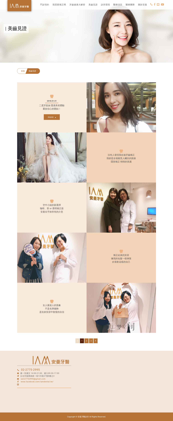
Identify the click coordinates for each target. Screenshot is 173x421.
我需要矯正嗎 (59, 5)
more (52, 117)
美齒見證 (93, 5)
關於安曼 (142, 5)
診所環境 (105, 5)
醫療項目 (117, 5)
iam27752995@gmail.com (33, 379)
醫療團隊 (130, 5)
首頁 (23, 71)
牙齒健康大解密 (77, 5)
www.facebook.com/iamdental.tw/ (37, 382)
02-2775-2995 (30, 369)
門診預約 (44, 5)
